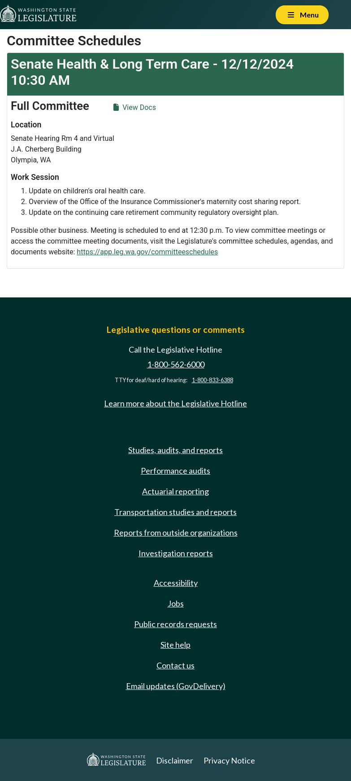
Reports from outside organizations (176, 532)
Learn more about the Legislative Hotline (175, 403)
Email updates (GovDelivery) (175, 686)
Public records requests (175, 624)
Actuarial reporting (175, 491)
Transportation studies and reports (175, 512)
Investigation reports (176, 553)
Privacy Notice (229, 760)
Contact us (175, 665)
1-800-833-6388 (212, 380)
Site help (175, 645)
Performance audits (175, 471)
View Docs (134, 107)
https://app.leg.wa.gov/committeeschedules (147, 252)
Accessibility (176, 583)
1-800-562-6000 (175, 364)
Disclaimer (174, 760)
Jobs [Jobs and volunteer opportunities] (176, 603)
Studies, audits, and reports (175, 450)
